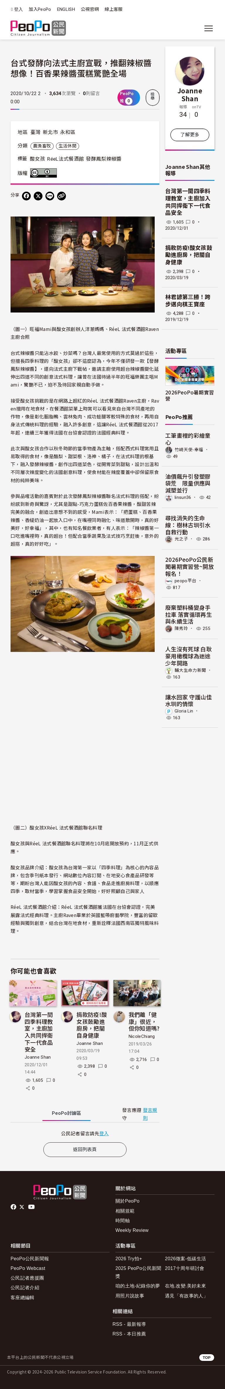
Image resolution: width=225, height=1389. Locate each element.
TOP (207, 1357)
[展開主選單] (208, 28)
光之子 (181, 539)
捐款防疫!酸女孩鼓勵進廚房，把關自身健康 (91, 1024)
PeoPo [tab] (66, 1113)
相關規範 (124, 1210)
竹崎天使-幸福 (189, 449)
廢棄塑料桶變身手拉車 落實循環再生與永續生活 (188, 614)
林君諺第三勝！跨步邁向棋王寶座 (188, 301)
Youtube (32, 1207)
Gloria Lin (184, 711)
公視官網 (90, 9)
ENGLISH (66, 9)
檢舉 (153, 96)
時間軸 (122, 1220)
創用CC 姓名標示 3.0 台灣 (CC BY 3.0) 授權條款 (44, 173)
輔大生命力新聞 (190, 670)
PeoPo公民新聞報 (30, 1258)
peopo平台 (185, 580)
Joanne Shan (38, 1057)
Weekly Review (132, 1230)
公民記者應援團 (27, 1277)
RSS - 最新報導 (129, 1324)
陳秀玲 (181, 628)
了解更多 (189, 135)
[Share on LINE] (49, 196)
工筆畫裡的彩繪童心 (188, 438)
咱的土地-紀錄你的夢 (137, 1285)
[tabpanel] (85, 1133)
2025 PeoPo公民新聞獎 (138, 1272)
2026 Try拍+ (128, 1258)
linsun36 (183, 497)
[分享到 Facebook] (26, 196)
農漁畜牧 (42, 146)
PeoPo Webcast (28, 1268)
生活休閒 (67, 146)
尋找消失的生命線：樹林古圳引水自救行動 (188, 525)
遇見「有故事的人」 (186, 1295)
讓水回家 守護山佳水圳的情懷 (188, 700)
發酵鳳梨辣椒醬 (103, 159)
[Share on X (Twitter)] (38, 196)
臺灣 (35, 132)
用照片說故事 (129, 1295)
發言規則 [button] (150, 1114)
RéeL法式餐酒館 (65, 159)
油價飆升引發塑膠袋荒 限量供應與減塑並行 (188, 483)
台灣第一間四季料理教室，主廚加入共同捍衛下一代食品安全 (39, 1031)
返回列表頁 (85, 1149)
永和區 (67, 132)
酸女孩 (37, 159)
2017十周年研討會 (184, 1268)
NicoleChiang (142, 1036)
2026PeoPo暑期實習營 (189, 395)
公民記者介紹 (25, 1287)
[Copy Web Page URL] (61, 196)
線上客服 (113, 9)
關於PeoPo (127, 1201)
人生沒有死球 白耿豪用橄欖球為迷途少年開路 (188, 656)
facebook (14, 1207)
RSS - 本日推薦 (129, 1333)
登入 (18, 9)
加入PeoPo (40, 9)
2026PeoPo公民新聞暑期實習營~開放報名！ (189, 566)
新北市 (50, 132)
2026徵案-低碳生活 (185, 1258)
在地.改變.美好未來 (185, 1285)
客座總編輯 (23, 1297)
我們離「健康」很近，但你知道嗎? (144, 1021)
